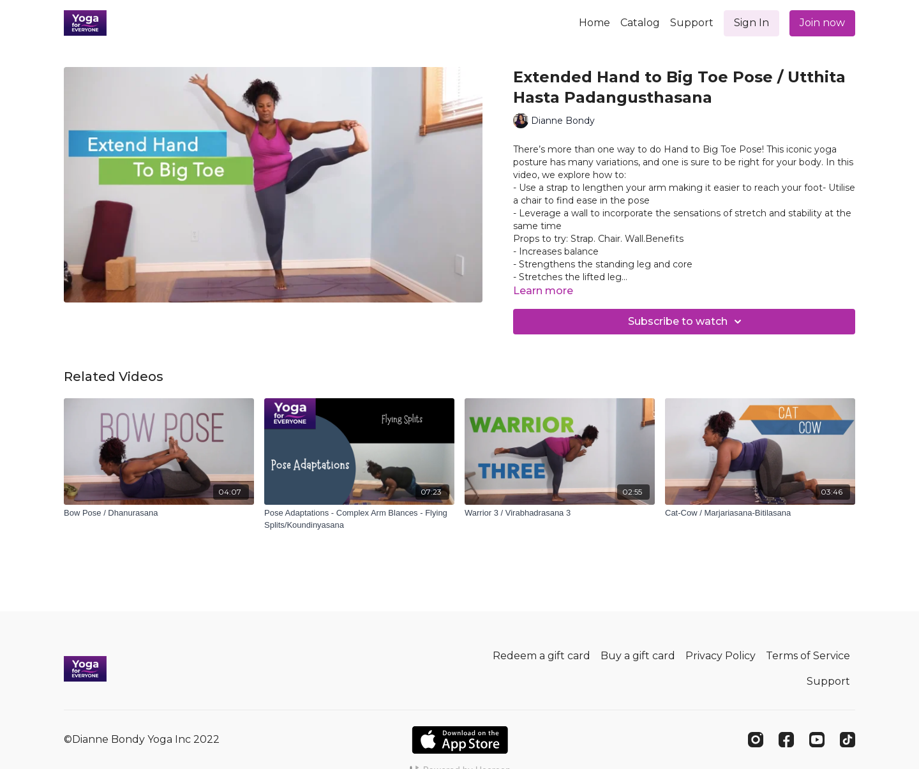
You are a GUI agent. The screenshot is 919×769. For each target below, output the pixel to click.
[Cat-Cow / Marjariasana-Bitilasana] (760, 513)
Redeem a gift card (541, 656)
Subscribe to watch (686, 321)
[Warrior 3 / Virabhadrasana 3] (560, 513)
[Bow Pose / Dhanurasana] (159, 513)
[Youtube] (817, 739)
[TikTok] (847, 739)
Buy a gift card (638, 656)
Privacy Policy (720, 656)
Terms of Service (808, 656)
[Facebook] (786, 739)
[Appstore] (460, 740)
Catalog (640, 23)
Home (594, 23)
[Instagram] (755, 739)
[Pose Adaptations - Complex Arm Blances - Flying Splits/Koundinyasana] (359, 519)
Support (692, 23)
